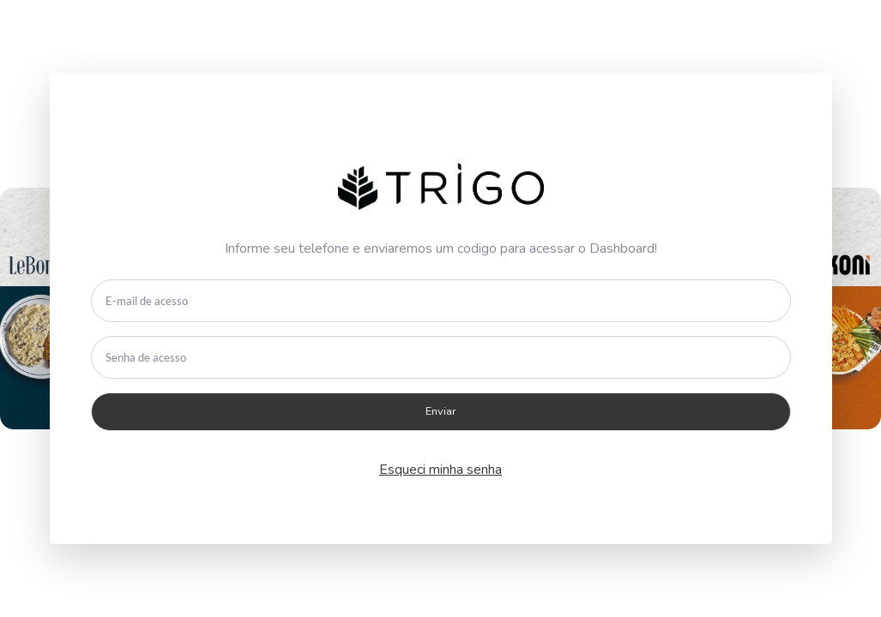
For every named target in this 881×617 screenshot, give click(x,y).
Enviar (440, 411)
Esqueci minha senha (440, 469)
